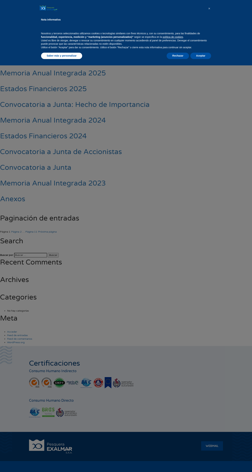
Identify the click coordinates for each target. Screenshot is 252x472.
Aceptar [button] (200, 462)
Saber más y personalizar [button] (62, 462)
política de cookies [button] (173, 443)
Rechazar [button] (177, 462)
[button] (209, 415)
